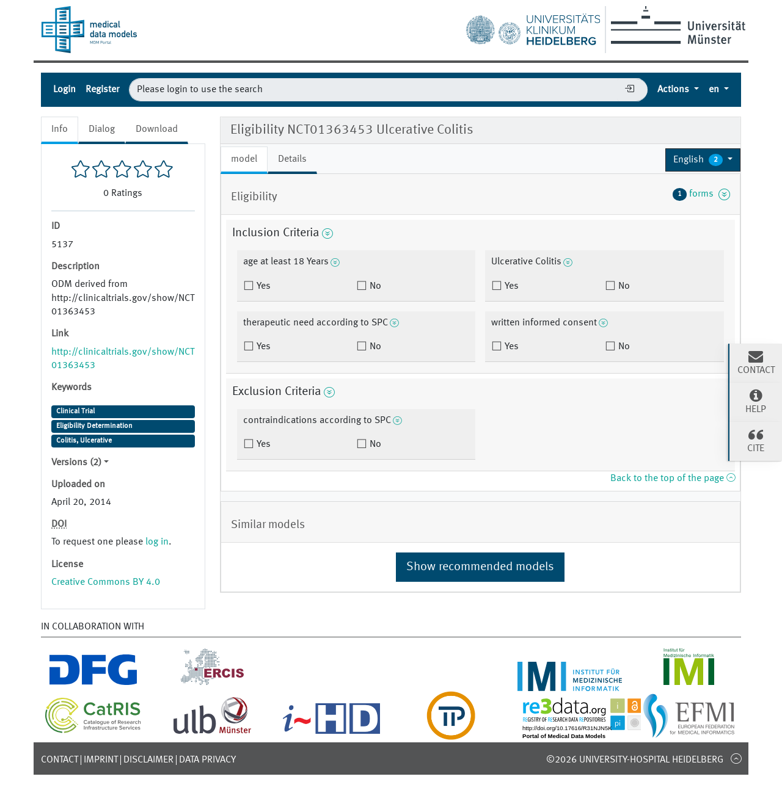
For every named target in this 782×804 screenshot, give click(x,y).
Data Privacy (207, 760)
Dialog (102, 129)
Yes (262, 286)
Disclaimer (148, 760)
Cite (755, 440)
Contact (59, 760)
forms (701, 194)
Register (102, 90)
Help (755, 401)
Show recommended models (480, 567)
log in (157, 542)
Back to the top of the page (672, 478)
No (374, 286)
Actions (674, 90)
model (244, 159)
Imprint (101, 760)
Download (157, 129)
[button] (702, 160)
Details (292, 159)
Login (64, 90)
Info (59, 129)
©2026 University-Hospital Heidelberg (634, 760)
